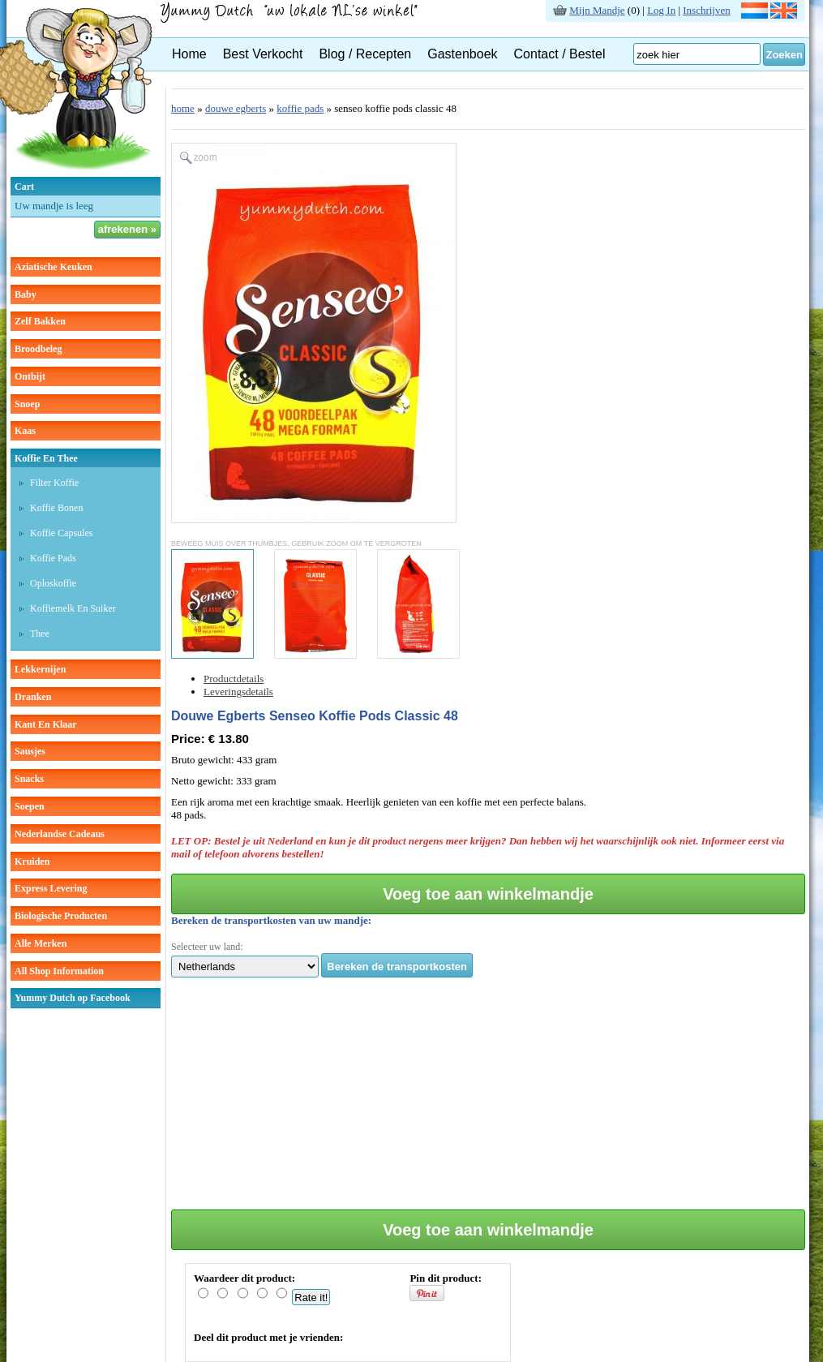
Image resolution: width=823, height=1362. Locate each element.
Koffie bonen (56, 507)
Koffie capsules (61, 533)
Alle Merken (40, 943)
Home (189, 54)
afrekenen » (127, 229)
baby (25, 294)
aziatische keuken (53, 267)
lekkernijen (40, 669)
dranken (33, 696)
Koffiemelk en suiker (73, 608)
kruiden (32, 861)
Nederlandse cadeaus (60, 834)
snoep (27, 404)
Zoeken (784, 55)
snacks (29, 778)
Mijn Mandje (596, 10)
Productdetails (234, 678)
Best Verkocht (263, 54)
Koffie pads (53, 558)
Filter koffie (54, 482)
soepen (30, 806)
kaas (25, 430)
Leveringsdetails (238, 691)
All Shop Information (59, 971)
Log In (661, 10)
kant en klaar (46, 724)
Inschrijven (706, 10)
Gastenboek (462, 54)
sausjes (30, 751)
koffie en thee (46, 458)
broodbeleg (38, 348)
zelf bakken (40, 321)
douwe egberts (235, 108)
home (183, 108)
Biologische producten (61, 916)
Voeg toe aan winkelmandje (488, 894)
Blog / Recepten (365, 54)
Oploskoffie (53, 583)
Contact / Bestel (560, 54)
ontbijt (30, 376)
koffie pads (300, 108)
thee (39, 633)
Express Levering (51, 888)
